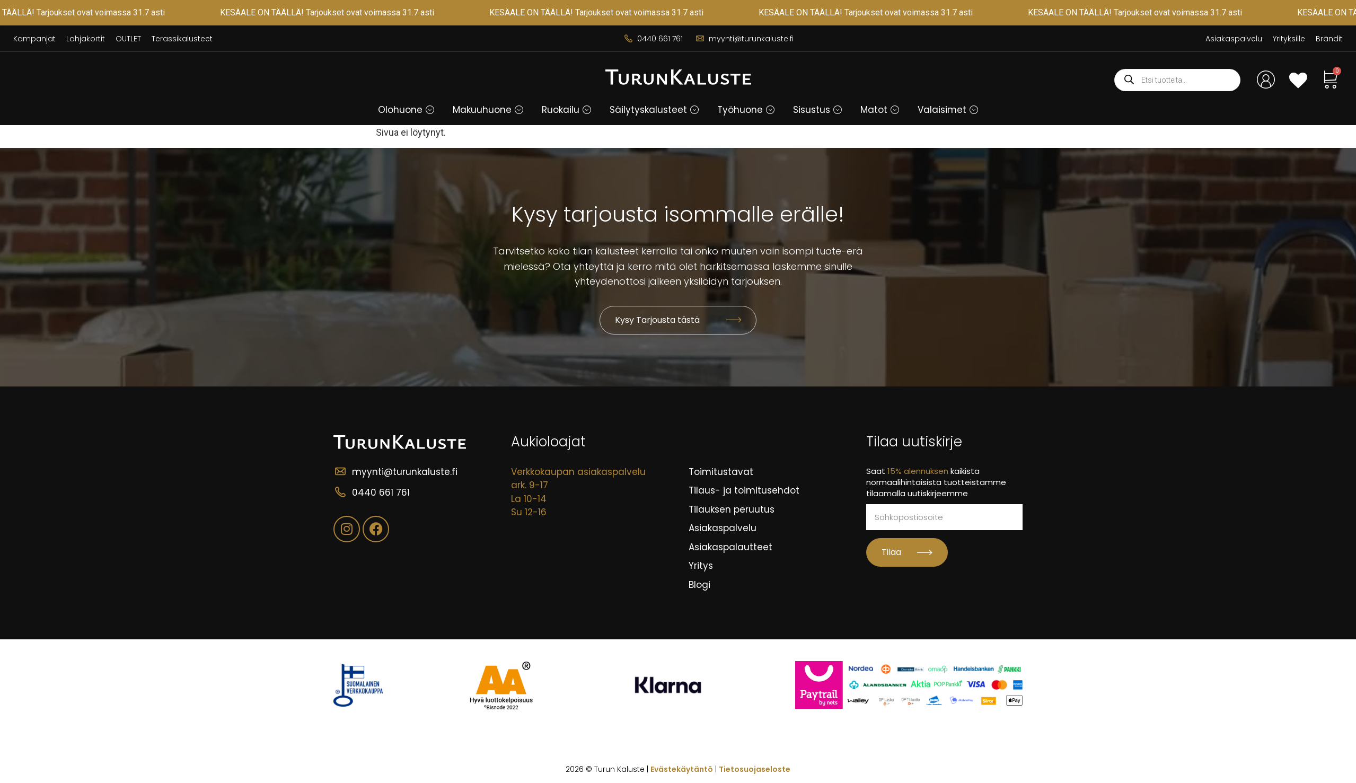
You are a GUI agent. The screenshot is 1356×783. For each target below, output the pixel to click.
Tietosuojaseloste (754, 769)
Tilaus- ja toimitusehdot (744, 490)
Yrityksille (1289, 38)
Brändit (1329, 38)
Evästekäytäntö (681, 769)
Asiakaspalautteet (730, 547)
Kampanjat (34, 38)
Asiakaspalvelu (1233, 38)
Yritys (701, 565)
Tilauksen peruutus (731, 509)
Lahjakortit (85, 38)
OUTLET (128, 38)
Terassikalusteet (182, 38)
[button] (406, 110)
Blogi (699, 584)
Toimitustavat (721, 471)
